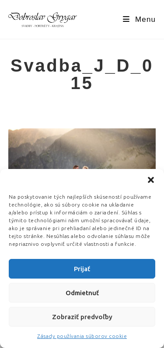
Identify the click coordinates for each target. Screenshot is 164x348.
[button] (151, 180)
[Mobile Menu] (139, 19)
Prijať (82, 268)
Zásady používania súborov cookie (82, 336)
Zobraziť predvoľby (82, 316)
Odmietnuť (82, 292)
